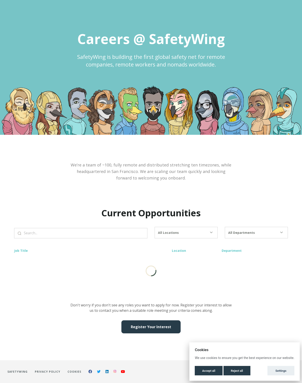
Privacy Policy (47, 372)
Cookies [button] (74, 372)
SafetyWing (17, 372)
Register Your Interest (151, 326)
